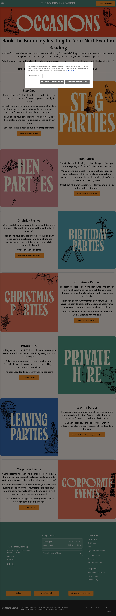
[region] (59, 75)
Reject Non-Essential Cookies (52, 82)
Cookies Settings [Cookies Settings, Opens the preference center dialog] (35, 76)
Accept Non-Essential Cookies (77, 82)
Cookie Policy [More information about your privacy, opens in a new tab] (70, 70)
